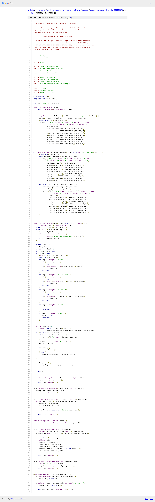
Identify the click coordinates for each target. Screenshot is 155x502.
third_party (41, 10)
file (69, 18)
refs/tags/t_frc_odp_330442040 (109, 10)
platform (76, 10)
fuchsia (31, 10)
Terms (23, 499)
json (151, 499)
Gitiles (12, 499)
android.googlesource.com (59, 10)
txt (146, 499)
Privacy (18, 499)
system (85, 10)
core (92, 10)
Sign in (151, 3)
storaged (31, 13)
